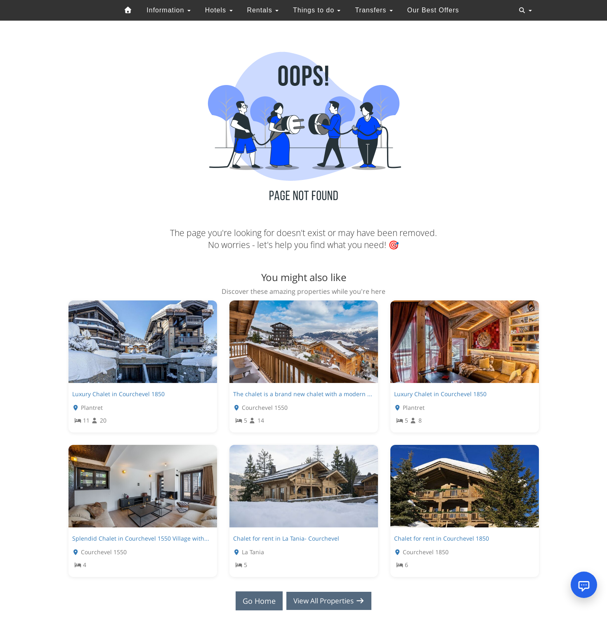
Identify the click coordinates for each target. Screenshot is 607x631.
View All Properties (329, 601)
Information (168, 10)
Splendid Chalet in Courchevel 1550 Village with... (140, 538)
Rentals (263, 10)
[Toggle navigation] (525, 10)
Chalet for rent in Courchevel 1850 (441, 538)
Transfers (373, 10)
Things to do (317, 10)
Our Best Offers (433, 10)
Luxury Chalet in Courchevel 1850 (118, 394)
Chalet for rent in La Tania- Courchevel (286, 538)
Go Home (256, 601)
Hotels (219, 10)
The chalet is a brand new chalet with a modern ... (302, 394)
